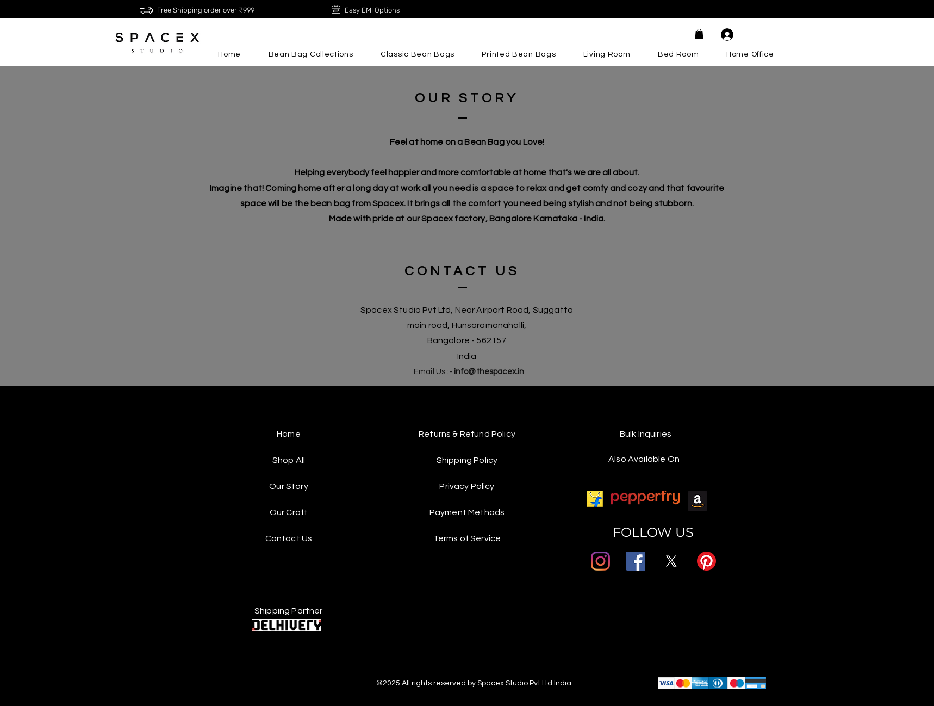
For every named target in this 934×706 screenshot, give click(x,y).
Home (289, 434)
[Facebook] (635, 561)
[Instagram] (600, 561)
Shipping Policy (467, 460)
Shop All (288, 460)
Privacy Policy (466, 486)
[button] (699, 34)
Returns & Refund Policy (467, 434)
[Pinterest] (706, 561)
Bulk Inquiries (645, 434)
